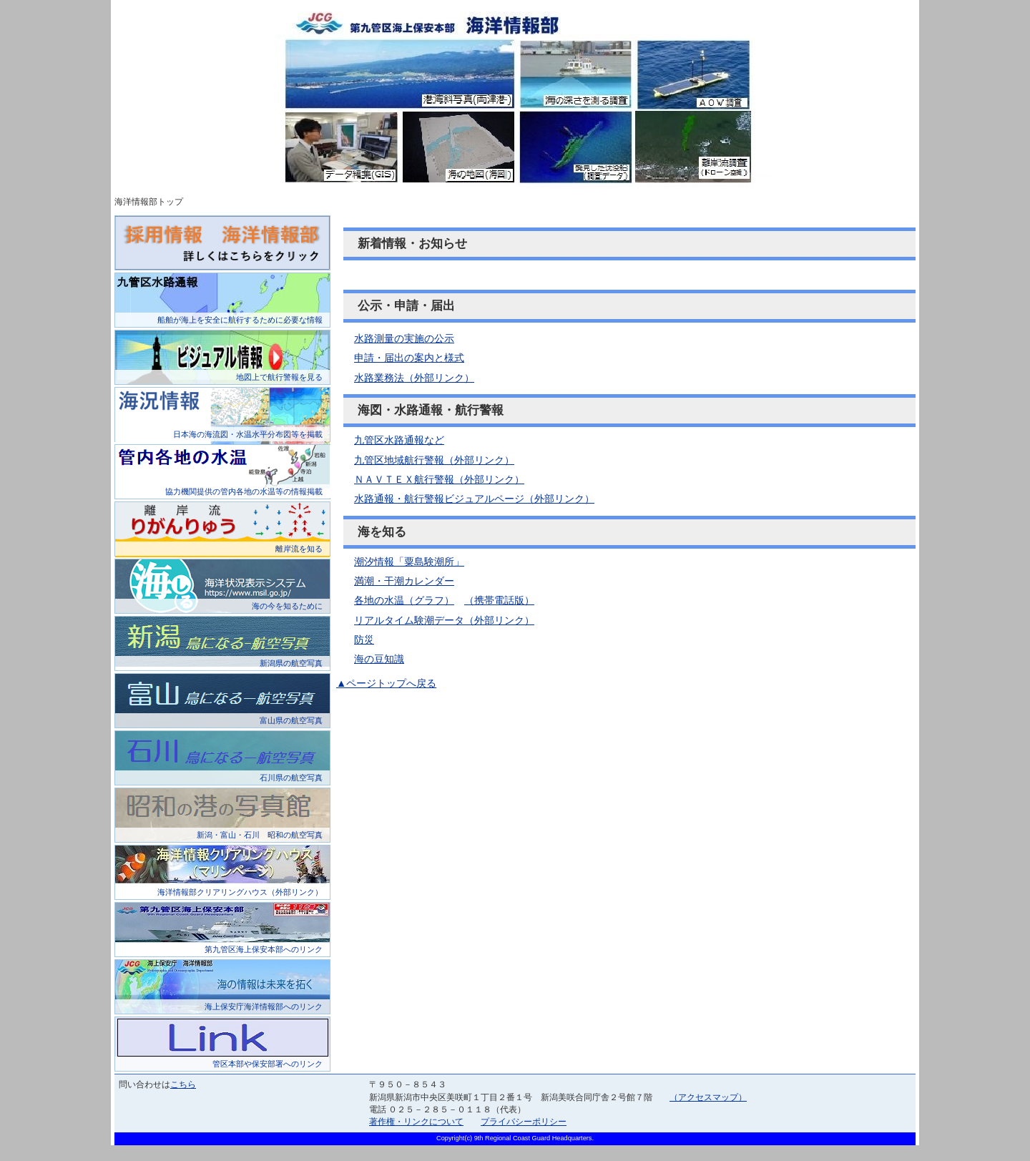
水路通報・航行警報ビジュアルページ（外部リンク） (474, 498)
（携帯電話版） (499, 600)
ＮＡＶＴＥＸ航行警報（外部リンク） (439, 479)
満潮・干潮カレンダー (404, 581)
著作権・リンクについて (416, 1121)
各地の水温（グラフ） (404, 600)
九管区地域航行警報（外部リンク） (434, 460)
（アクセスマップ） (708, 1097)
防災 (364, 639)
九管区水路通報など (399, 440)
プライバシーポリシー (523, 1121)
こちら (183, 1084)
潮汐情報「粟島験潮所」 (409, 561)
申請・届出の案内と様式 (409, 357)
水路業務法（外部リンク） (414, 377)
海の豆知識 (379, 659)
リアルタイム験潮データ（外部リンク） (444, 620)
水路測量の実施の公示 (404, 338)
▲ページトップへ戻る (386, 683)
